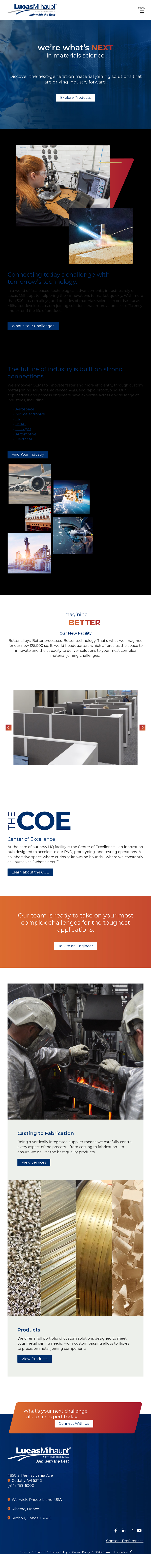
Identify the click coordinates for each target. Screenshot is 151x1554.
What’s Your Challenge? (33, 326)
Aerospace (24, 409)
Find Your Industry (28, 454)
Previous (8, 728)
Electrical (23, 439)
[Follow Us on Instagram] (132, 1531)
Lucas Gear (121, 1552)
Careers (24, 1552)
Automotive (25, 434)
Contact (39, 1552)
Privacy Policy (58, 1552)
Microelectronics (30, 414)
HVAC (20, 424)
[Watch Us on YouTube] (139, 1531)
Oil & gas (23, 429)
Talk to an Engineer (75, 946)
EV (17, 419)
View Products (35, 1359)
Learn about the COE (30, 872)
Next (142, 728)
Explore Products (75, 97)
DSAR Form (102, 1552)
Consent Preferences (124, 1541)
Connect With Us (74, 1424)
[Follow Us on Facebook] (116, 1531)
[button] (141, 10)
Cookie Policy (81, 1552)
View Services (34, 1162)
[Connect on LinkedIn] (124, 1531)
